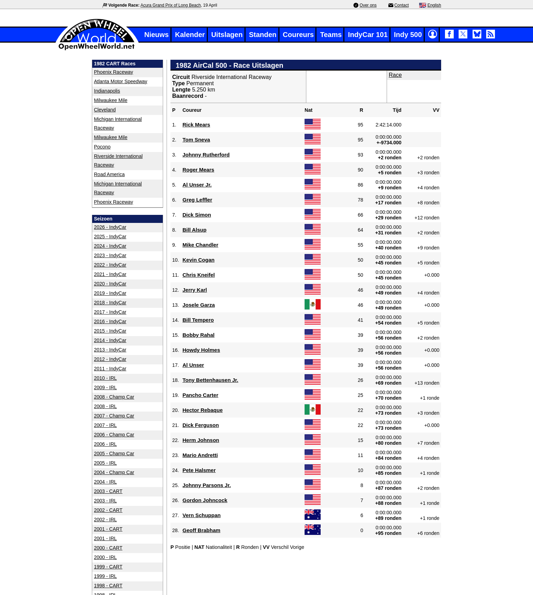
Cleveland (105, 110)
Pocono (102, 147)
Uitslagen (227, 34)
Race (395, 75)
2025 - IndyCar (110, 236)
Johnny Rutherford (205, 155)
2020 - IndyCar (110, 283)
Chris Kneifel (198, 275)
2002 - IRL (105, 519)
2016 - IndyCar (110, 321)
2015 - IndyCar (110, 331)
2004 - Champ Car (114, 472)
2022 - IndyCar (110, 265)
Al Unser (193, 365)
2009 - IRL (105, 387)
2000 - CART (108, 548)
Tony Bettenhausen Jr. (210, 380)
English (434, 5)
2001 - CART (108, 529)
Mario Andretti (200, 455)
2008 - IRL (105, 406)
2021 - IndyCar (110, 274)
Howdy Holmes (201, 350)
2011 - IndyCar (110, 368)
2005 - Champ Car (114, 453)
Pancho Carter (200, 395)
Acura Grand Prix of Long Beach (170, 5)
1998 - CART (108, 585)
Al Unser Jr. (196, 185)
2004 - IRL (105, 482)
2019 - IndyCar (110, 293)
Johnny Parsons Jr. (206, 485)
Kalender (190, 34)
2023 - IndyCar (110, 255)
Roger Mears (198, 170)
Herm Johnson (200, 440)
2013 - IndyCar (110, 350)
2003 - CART (108, 491)
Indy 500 (408, 34)
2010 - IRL (105, 378)
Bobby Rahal (198, 335)
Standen (263, 34)
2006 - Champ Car (114, 434)
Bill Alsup (194, 230)
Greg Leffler (197, 200)
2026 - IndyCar (110, 227)
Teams (331, 34)
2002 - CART (108, 510)
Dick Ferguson (200, 425)
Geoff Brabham (201, 530)
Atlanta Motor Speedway (120, 81)
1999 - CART (108, 566)
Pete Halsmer (199, 470)
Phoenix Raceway (113, 72)
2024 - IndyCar (110, 246)
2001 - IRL (105, 538)
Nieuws (156, 34)
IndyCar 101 (367, 34)
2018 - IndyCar (110, 302)
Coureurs (298, 34)
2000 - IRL (105, 557)
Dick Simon (196, 215)
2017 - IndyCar (110, 312)
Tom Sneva (196, 140)
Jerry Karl (194, 290)
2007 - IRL (105, 425)
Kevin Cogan (198, 260)
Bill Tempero (198, 320)
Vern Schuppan (201, 515)
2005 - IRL (105, 463)
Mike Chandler (200, 245)
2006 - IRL (105, 444)
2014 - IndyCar (110, 340)
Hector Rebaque (202, 410)
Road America (109, 174)
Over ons (368, 5)
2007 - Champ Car (114, 416)
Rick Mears (196, 125)
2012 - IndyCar (110, 359)
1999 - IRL (105, 576)
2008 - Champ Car (114, 397)
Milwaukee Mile (110, 100)
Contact (401, 5)
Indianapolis (107, 91)
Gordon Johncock (204, 500)
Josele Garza (198, 305)
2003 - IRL (105, 500)
